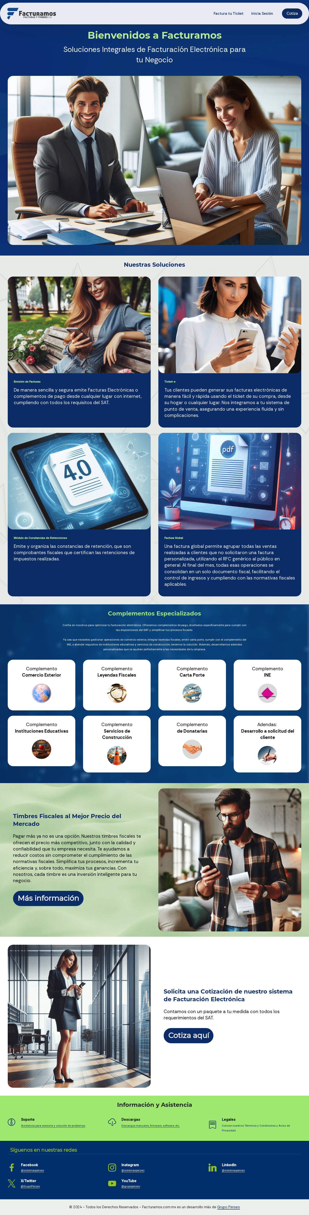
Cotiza (292, 13)
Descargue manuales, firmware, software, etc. (150, 1125)
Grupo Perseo (228, 1207)
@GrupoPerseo (30, 1186)
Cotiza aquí (188, 1035)
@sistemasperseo (32, 1170)
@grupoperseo (130, 1186)
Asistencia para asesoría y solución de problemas (53, 1125)
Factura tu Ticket (229, 13)
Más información (48, 898)
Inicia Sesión (262, 13)
